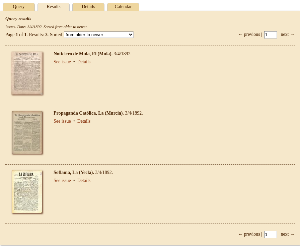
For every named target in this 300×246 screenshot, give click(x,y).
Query (19, 6)
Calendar (123, 6)
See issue (62, 61)
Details (88, 6)
